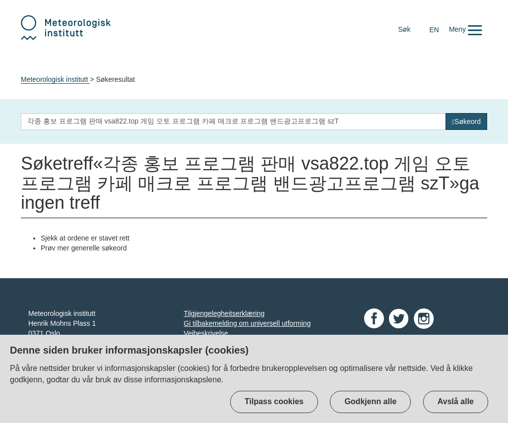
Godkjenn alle (370, 401)
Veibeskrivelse (206, 333)
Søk (404, 29)
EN (434, 30)
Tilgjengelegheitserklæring (224, 313)
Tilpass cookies (274, 401)
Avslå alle (456, 401)
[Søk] (466, 121)
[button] (465, 29)
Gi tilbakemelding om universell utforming (247, 323)
